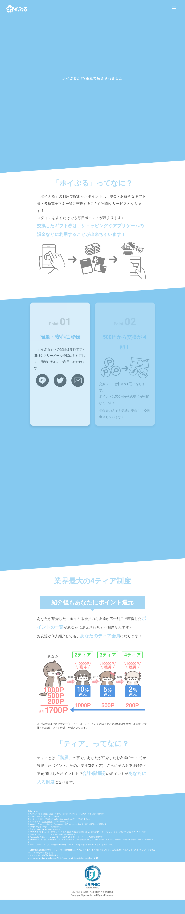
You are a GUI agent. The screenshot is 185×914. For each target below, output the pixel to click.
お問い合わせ (47, 821)
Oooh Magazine (68, 849)
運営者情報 (108, 892)
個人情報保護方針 (80, 892)
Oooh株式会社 (36, 849)
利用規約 (95, 892)
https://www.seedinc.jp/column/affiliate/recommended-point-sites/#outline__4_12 (63, 858)
